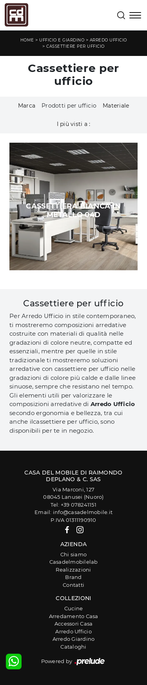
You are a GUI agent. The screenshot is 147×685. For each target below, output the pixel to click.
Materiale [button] (116, 105)
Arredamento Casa (73, 616)
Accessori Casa (73, 623)
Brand (73, 577)
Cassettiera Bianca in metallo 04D (73, 210)
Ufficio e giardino (61, 40)
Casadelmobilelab (73, 562)
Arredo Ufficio (108, 40)
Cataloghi (73, 647)
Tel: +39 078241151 (73, 505)
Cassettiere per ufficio (75, 46)
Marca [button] (26, 105)
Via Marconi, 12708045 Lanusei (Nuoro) (73, 493)
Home (27, 40)
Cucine (73, 608)
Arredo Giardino (74, 639)
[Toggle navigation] (135, 16)
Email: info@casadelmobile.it (73, 512)
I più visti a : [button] (74, 124)
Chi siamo (73, 554)
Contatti (73, 585)
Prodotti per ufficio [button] (69, 105)
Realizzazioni (73, 569)
